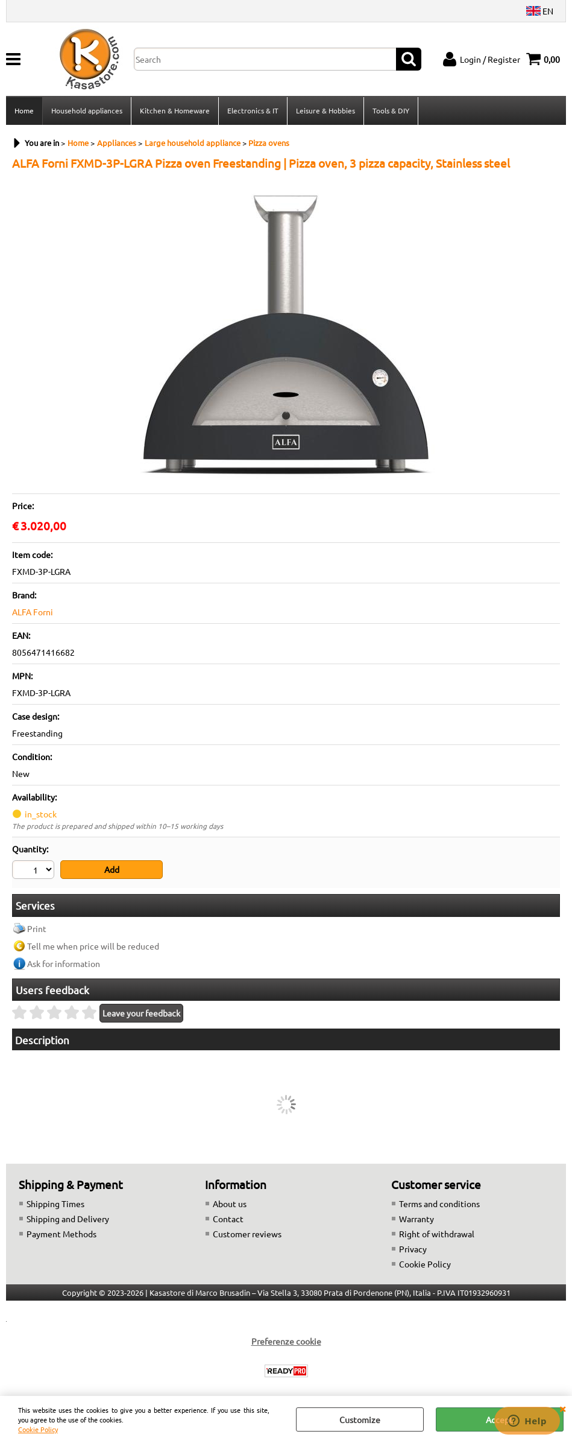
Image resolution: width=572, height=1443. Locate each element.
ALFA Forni (32, 611)
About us (230, 1203)
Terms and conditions (439, 1203)
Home (24, 110)
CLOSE (562, 1408)
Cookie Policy (38, 1429)
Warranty (416, 1218)
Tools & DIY (390, 110)
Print (36, 928)
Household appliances (86, 110)
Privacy (413, 1248)
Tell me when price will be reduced (93, 945)
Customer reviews (247, 1233)
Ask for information (63, 963)
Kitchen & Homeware (175, 110)
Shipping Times (55, 1203)
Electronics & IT (252, 110)
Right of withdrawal (436, 1233)
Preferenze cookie (286, 1341)
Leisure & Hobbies (325, 110)
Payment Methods (61, 1233)
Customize (359, 1419)
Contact (228, 1218)
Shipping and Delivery (68, 1218)
